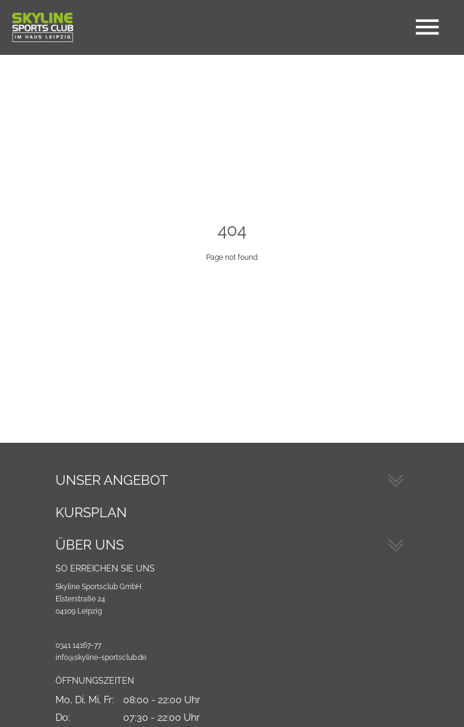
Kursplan (91, 512)
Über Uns (89, 545)
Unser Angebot (111, 480)
